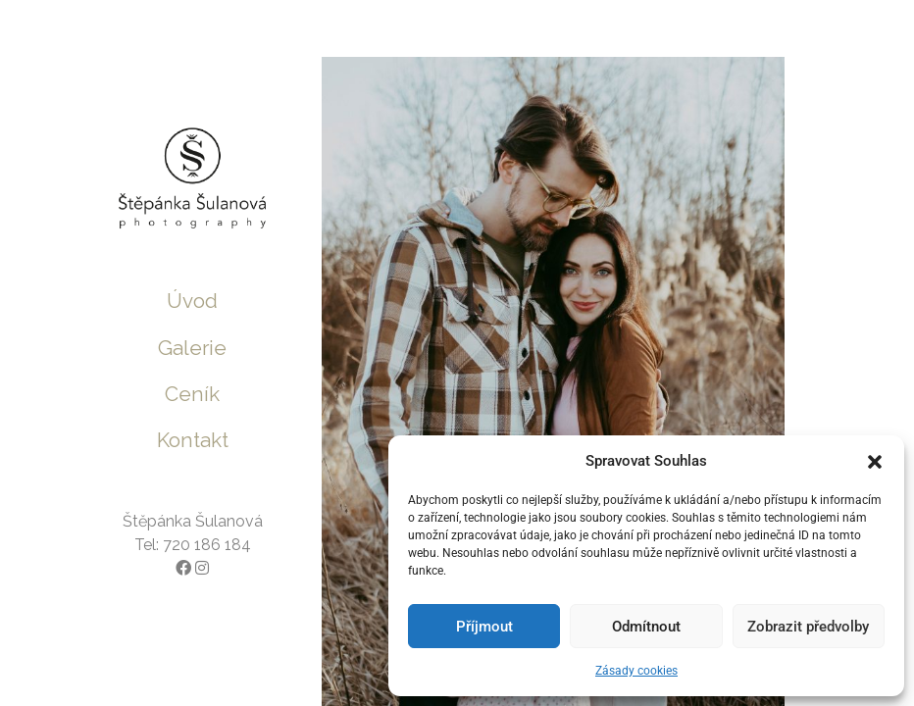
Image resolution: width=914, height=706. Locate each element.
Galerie (192, 347)
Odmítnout (646, 626)
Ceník (192, 393)
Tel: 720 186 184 (192, 544)
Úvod (192, 300)
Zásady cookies (636, 671)
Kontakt (192, 440)
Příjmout (484, 626)
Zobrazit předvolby (808, 626)
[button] (875, 461)
